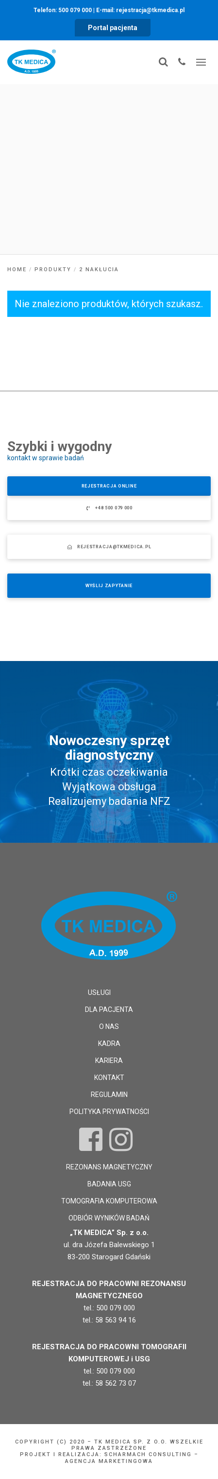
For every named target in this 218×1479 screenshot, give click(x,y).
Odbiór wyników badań (109, 1218)
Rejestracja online (109, 486)
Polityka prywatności (109, 1111)
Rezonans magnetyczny (109, 1167)
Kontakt (109, 1077)
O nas (109, 1026)
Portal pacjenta (112, 28)
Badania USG (109, 1184)
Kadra (109, 1043)
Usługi (99, 992)
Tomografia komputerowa (109, 1201)
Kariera (109, 1060)
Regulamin (109, 1094)
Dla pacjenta (109, 1009)
